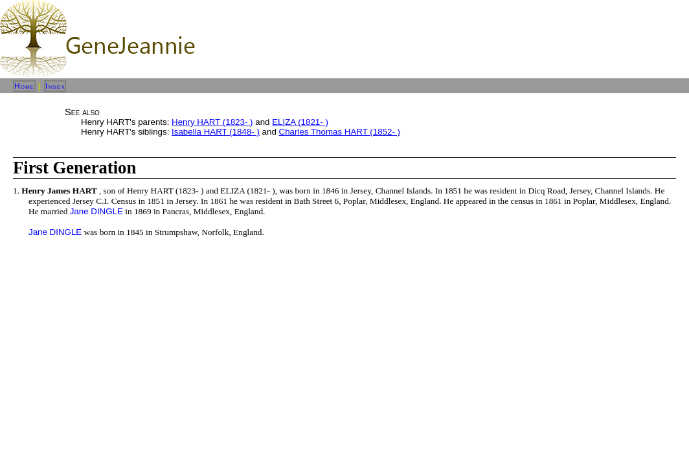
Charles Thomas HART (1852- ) (339, 132)
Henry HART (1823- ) (212, 122)
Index (55, 86)
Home (24, 86)
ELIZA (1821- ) (300, 122)
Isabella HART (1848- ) (216, 132)
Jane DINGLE (96, 211)
